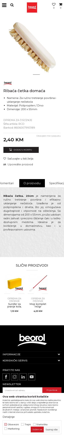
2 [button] (36, 74)
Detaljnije (9, 416)
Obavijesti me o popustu (48, 135)
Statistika (41, 424)
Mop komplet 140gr (38, 305)
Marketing (13, 428)
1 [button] (27, 74)
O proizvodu (32, 183)
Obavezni (13, 424)
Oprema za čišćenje (17, 120)
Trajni (27, 424)
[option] (32, 46)
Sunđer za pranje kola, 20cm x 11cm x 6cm (14, 308)
